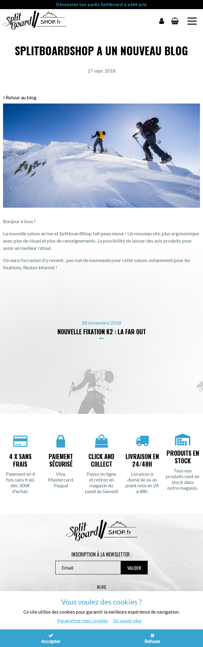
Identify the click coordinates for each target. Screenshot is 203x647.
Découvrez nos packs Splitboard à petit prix (101, 4)
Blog (101, 587)
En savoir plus (127, 620)
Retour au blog (19, 97)
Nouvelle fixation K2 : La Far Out (101, 331)
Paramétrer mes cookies (82, 620)
